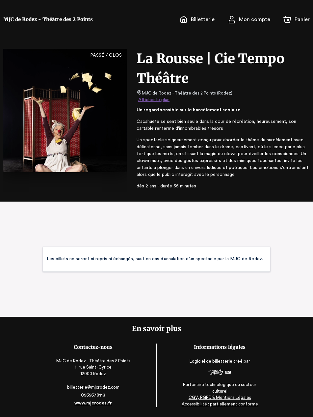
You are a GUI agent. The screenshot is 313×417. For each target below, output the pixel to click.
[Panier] (296, 19)
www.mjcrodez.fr (94, 403)
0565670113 (94, 395)
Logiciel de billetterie (210, 363)
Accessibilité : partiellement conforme (219, 403)
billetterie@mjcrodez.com (94, 387)
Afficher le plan (153, 99)
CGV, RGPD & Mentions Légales (219, 397)
